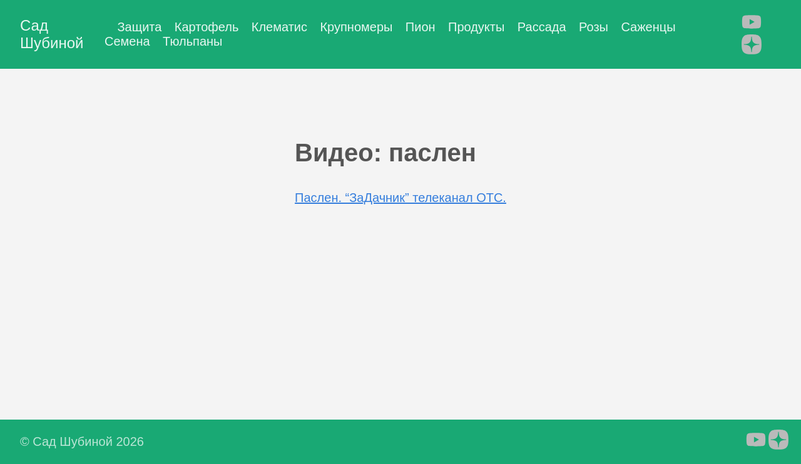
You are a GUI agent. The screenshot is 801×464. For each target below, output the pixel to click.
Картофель (207, 27)
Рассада (542, 27)
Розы (593, 27)
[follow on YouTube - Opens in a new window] (752, 23)
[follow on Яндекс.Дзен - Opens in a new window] (752, 45)
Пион (421, 27)
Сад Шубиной (51, 34)
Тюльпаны (192, 41)
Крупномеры (356, 27)
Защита (139, 27)
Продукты (476, 27)
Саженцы (648, 27)
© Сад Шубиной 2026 (82, 441)
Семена (127, 41)
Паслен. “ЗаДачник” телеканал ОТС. (400, 197)
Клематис (279, 27)
